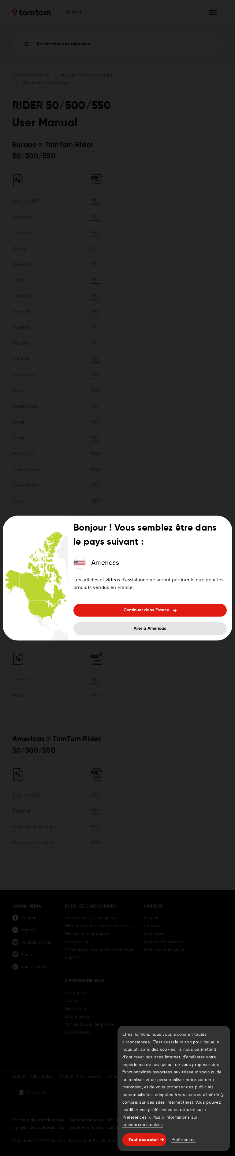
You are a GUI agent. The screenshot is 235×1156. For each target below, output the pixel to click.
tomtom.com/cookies (142, 1124)
